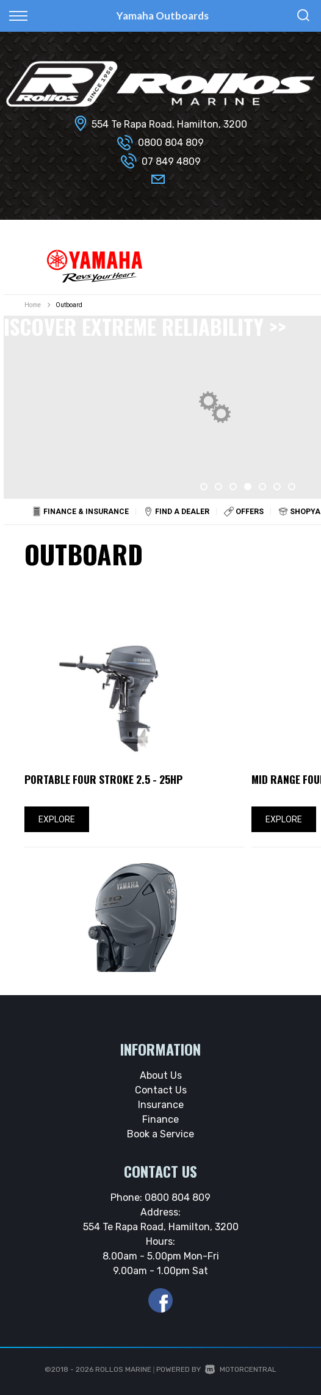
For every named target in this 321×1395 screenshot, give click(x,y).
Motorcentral (240, 1369)
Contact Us (161, 1090)
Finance (160, 1119)
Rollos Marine (123, 1369)
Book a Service (160, 1134)
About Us (161, 1075)
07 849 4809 (171, 161)
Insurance (161, 1105)
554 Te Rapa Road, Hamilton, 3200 (169, 124)
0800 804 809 (171, 142)
